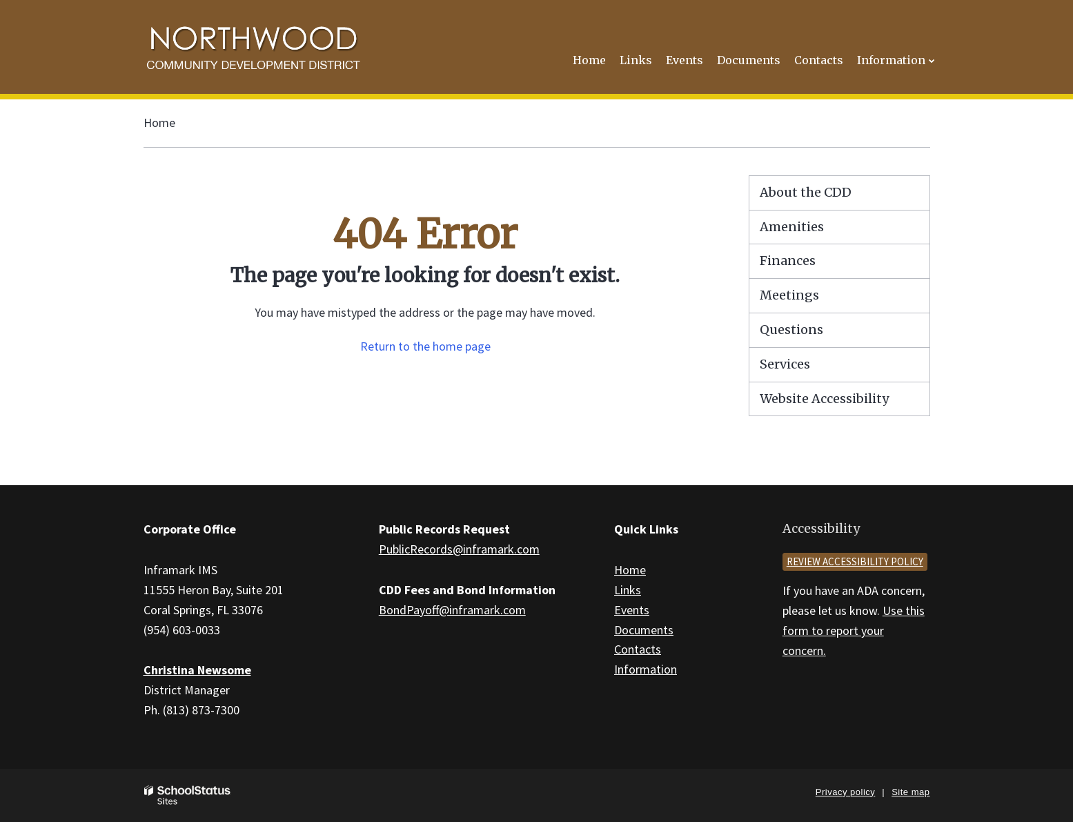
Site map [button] (910, 792)
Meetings (789, 295)
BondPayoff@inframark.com (452, 610)
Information (645, 669)
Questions (791, 329)
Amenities (792, 227)
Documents (643, 630)
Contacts (637, 649)
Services (785, 364)
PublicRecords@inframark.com (459, 549)
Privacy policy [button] (845, 792)
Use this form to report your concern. (853, 630)
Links (627, 590)
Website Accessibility (824, 399)
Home (159, 122)
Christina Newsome (197, 670)
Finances (788, 260)
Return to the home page (425, 346)
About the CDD (805, 192)
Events (631, 610)
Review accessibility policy (855, 561)
